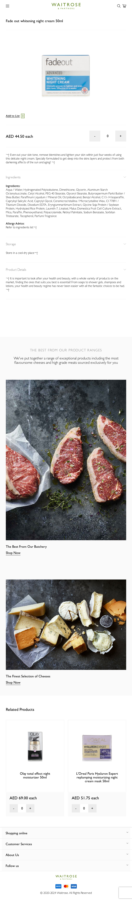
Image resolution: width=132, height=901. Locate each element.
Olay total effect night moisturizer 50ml (35, 775)
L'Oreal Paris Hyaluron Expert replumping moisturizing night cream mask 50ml (97, 777)
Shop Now (13, 553)
